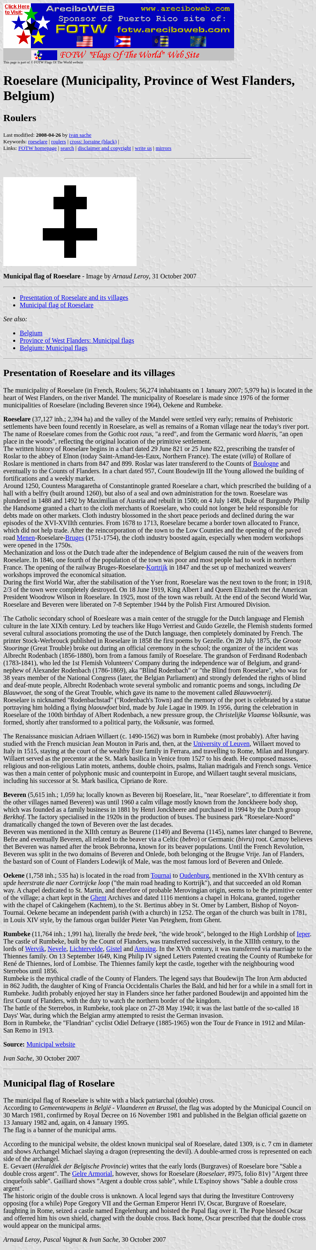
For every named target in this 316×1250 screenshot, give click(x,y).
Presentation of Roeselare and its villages (74, 297)
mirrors (163, 148)
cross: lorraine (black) (93, 141)
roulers (58, 141)
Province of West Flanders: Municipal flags (77, 340)
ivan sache (80, 135)
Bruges (74, 537)
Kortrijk (157, 567)
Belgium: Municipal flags (53, 347)
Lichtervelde (86, 948)
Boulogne (266, 463)
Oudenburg (194, 875)
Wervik (34, 948)
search (67, 148)
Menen (25, 537)
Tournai (161, 875)
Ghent (98, 897)
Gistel (114, 948)
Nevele (57, 948)
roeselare (37, 141)
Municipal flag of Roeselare (56, 304)
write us (143, 148)
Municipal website (50, 1044)
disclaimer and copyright (104, 148)
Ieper (303, 933)
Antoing (145, 948)
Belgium (31, 332)
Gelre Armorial (92, 1173)
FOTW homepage (37, 148)
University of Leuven (221, 743)
